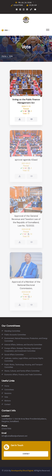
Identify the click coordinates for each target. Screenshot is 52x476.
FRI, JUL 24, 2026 (25, 2)
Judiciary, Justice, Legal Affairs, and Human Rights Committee (23, 359)
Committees (9, 390)
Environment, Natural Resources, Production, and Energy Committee (25, 339)
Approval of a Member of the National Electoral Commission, (26, 285)
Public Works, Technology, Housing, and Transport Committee (23, 366)
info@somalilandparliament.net (14, 436)
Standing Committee (12, 331)
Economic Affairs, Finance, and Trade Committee (23, 375)
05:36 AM (33, 5)
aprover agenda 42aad (26, 160)
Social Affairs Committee (14, 355)
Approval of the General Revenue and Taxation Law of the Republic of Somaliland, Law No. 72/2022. (26, 221)
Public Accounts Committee (15, 335)
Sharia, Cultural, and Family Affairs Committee (22, 371)
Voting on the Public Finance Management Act (26, 101)
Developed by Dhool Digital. (22, 470)
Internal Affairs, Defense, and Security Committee (23, 345)
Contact (7, 404)
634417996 (18, 5)
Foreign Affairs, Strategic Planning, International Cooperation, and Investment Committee (22, 349)
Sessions (7, 393)
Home (4, 56)
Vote (6, 397)
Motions (7, 401)
